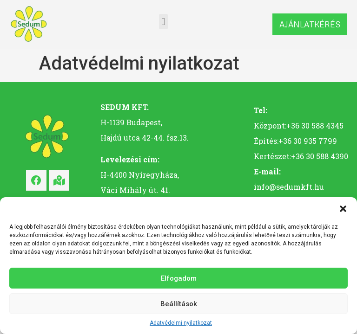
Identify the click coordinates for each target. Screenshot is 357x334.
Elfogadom (179, 278)
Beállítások (178, 304)
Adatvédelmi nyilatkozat (181, 323)
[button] (343, 208)
